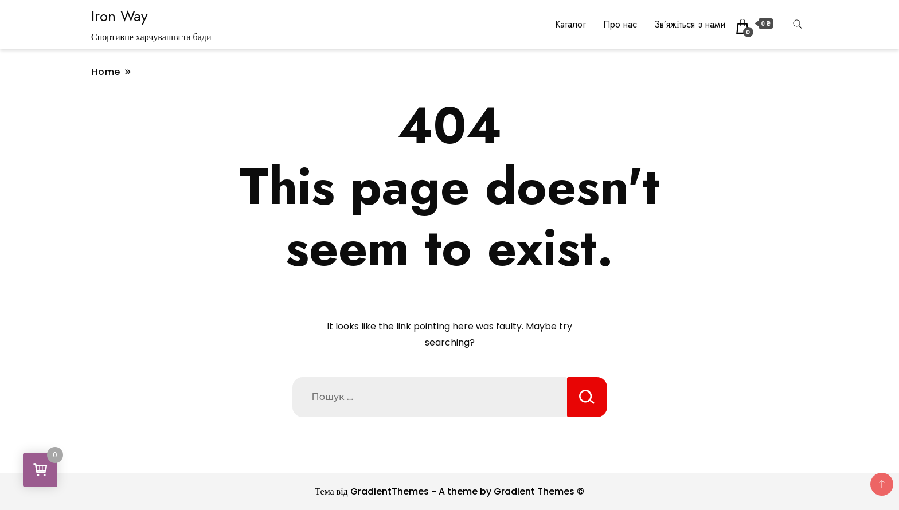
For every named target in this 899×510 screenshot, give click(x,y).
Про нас (620, 24)
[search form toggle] (797, 24)
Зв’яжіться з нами (689, 24)
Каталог (570, 24)
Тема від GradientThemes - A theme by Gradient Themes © (449, 491)
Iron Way (119, 16)
